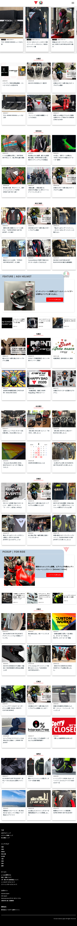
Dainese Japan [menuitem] (5, 893)
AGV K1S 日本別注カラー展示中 (37, 83)
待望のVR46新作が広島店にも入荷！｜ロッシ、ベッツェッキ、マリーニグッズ (63, 708)
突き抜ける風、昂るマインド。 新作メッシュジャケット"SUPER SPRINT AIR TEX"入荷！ (13, 190)
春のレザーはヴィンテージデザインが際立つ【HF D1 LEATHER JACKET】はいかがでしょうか (13, 537)
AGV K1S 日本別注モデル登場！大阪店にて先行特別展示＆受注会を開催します (13, 668)
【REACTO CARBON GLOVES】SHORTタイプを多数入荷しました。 (62, 668)
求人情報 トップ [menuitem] (5, 838)
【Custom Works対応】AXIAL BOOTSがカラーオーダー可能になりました (13, 465)
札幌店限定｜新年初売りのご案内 (63, 358)
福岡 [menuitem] (2, 866)
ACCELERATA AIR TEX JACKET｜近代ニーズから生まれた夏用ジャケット (12, 781)
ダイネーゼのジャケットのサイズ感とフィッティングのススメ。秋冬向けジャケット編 (37, 44)
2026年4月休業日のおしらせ (36, 463)
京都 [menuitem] (2, 861)
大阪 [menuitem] (2, 858)
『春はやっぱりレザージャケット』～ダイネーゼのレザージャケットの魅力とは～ (63, 230)
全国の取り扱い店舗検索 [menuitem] (7, 900)
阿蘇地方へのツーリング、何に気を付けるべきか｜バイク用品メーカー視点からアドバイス (13, 813)
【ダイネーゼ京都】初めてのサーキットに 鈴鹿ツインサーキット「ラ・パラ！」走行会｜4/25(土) (12, 505)
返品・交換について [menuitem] (6, 877)
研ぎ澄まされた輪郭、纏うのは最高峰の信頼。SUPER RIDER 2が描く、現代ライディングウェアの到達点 (38, 158)
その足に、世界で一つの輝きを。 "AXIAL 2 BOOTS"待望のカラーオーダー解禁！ (63, 158)
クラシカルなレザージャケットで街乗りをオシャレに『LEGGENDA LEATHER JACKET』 (38, 668)
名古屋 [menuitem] (3, 856)
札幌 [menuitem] (2, 847)
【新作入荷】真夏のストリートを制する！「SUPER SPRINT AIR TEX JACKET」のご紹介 (12, 230)
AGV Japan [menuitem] (4, 896)
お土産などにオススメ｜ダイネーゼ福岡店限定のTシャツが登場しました (38, 813)
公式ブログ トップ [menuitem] (6, 833)
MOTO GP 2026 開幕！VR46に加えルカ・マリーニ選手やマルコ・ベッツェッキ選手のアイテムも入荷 (63, 505)
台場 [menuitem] (2, 849)
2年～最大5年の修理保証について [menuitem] (9, 879)
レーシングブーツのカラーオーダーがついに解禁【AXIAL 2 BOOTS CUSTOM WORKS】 (12, 708)
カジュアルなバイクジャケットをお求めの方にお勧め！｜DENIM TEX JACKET (13, 740)
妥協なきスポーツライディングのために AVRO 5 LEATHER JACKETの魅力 (62, 44)
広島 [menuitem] (2, 863)
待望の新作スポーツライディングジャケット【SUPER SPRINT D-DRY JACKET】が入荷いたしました (63, 537)
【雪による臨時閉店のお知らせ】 (63, 738)
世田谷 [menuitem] (3, 851)
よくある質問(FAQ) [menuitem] (6, 875)
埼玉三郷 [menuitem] (3, 854)
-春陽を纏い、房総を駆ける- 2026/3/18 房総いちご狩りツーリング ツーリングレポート (38, 190)
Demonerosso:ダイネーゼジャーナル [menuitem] (11, 898)
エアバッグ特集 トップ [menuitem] (7, 835)
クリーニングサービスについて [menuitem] (9, 884)
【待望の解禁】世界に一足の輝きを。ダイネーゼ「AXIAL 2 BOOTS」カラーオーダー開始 (63, 636)
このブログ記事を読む (54, 299)
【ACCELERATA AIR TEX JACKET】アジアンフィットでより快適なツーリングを (12, 636)
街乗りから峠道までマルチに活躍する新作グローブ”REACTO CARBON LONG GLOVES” (63, 117)
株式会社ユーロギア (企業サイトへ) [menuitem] (10, 910)
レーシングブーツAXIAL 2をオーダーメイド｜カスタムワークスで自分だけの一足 (63, 781)
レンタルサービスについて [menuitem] (8, 882)
